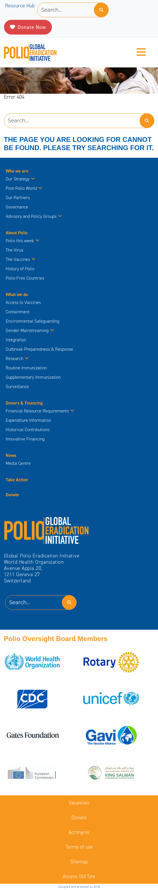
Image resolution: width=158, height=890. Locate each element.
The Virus (14, 250)
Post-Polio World (24, 188)
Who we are (17, 171)
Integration (16, 340)
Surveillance (17, 386)
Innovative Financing (25, 439)
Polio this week (22, 241)
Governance (17, 207)
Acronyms (79, 832)
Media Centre (18, 463)
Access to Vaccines (24, 302)
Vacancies (79, 802)
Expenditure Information (28, 420)
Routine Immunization (26, 368)
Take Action (17, 480)
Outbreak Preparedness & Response (39, 349)
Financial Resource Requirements (40, 411)
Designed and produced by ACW (79, 887)
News (11, 455)
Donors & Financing (24, 403)
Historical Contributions (28, 430)
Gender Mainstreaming (30, 330)
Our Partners (18, 198)
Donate (12, 495)
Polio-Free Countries (25, 278)
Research (17, 358)
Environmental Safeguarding (32, 321)
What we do (17, 294)
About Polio (17, 233)
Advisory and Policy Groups (34, 216)
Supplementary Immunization (33, 377)
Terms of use (79, 847)
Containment (18, 312)
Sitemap (79, 861)
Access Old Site (79, 876)
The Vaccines (20, 259)
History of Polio (20, 269)
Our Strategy (20, 179)
